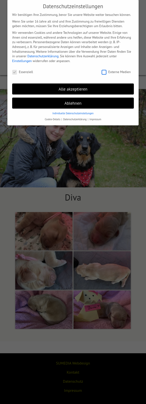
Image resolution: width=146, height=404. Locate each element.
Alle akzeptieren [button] (73, 85)
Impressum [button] (95, 116)
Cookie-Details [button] (53, 116)
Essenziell (22, 68)
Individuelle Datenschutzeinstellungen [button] (73, 110)
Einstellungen (22, 58)
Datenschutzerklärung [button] (75, 116)
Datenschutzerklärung (43, 53)
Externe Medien (116, 68)
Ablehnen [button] (72, 99)
